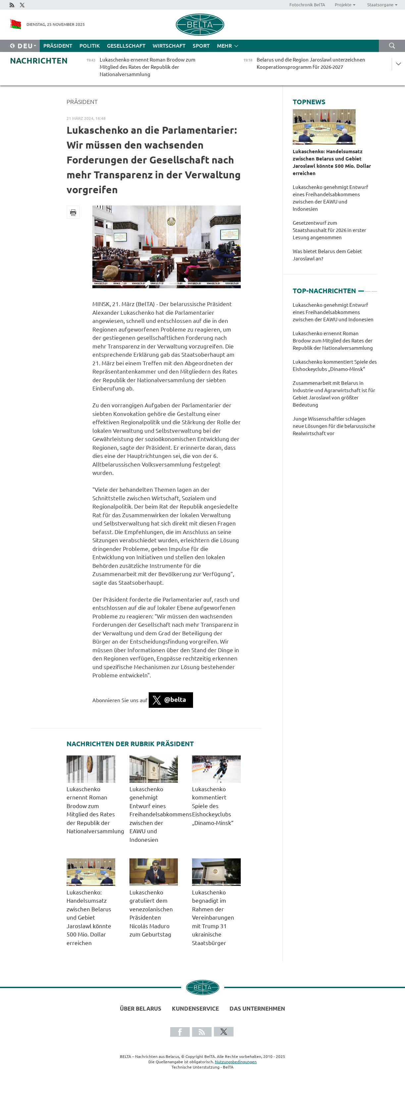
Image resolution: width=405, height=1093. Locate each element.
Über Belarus (140, 1008)
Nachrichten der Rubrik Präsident (130, 744)
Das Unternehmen (257, 1008)
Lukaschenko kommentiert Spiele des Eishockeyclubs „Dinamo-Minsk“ (214, 806)
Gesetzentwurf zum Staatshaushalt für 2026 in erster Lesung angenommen (329, 230)
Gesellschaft (126, 46)
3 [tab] (374, 288)
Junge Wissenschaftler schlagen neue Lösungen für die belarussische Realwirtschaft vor (334, 426)
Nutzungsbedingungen (236, 1062)
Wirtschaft (169, 46)
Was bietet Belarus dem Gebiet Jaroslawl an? (327, 255)
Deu (25, 46)
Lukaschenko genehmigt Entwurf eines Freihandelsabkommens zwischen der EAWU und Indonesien (160, 814)
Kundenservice (195, 1008)
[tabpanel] (335, 372)
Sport (201, 46)
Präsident (57, 46)
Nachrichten (39, 60)
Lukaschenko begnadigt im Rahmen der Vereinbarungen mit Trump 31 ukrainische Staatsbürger (213, 917)
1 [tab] (361, 288)
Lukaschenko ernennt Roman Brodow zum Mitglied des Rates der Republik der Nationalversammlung (333, 341)
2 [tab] (368, 288)
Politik (89, 46)
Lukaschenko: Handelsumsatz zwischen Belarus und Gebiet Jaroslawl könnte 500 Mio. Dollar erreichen (89, 917)
